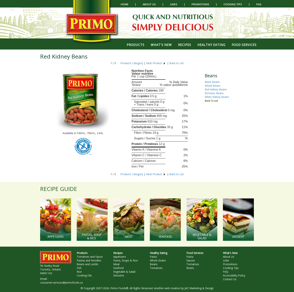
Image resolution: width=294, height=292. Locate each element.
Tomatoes (156, 268)
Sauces (190, 260)
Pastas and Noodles (89, 260)
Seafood (118, 268)
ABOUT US (149, 4)
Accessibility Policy (234, 275)
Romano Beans (214, 93)
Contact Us (229, 279)
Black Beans (212, 82)
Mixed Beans (212, 85)
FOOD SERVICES (244, 45)
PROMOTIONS (200, 4)
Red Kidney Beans (216, 89)
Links (226, 260)
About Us (228, 256)
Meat (116, 264)
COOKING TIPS (233, 4)
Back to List (176, 63)
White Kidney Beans (217, 97)
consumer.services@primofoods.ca (61, 282)
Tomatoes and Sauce (90, 256)
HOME (124, 4)
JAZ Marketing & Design (199, 288)
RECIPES (184, 45)
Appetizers (119, 256)
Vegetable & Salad (124, 271)
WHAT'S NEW (161, 45)
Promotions (230, 264)
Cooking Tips (231, 268)
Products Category (131, 63)
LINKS (173, 4)
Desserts (118, 275)
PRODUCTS (135, 45)
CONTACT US (137, 13)
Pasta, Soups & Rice (125, 260)
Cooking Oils (84, 275)
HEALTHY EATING (211, 45)
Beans (154, 264)
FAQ (258, 4)
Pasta (153, 256)
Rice (79, 271)
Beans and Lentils (87, 264)
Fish (79, 268)
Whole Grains (158, 260)
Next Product (155, 63)
